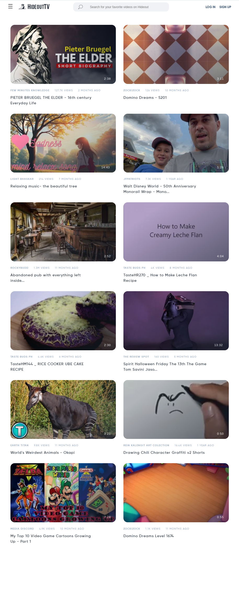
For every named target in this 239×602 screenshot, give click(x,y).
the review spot (136, 357)
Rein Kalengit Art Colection (146, 445)
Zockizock (131, 90)
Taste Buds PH (134, 268)
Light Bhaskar (22, 179)
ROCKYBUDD (19, 268)
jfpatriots (131, 179)
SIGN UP (225, 7)
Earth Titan (19, 445)
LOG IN (210, 7)
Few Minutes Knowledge (29, 90)
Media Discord (22, 529)
